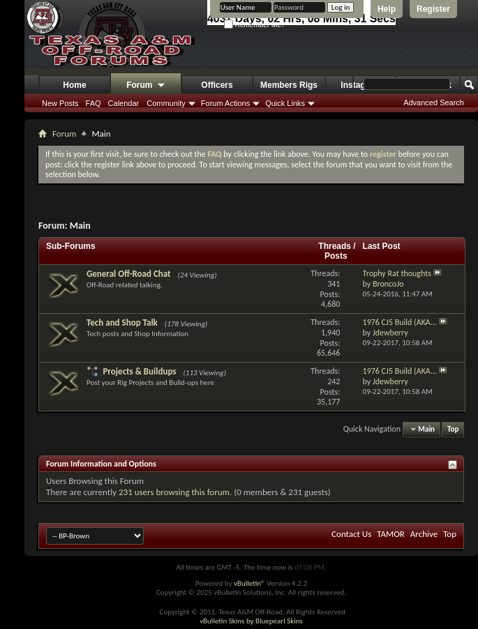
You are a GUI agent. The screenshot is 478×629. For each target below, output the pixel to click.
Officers (216, 85)
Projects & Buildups (139, 371)
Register (433, 9)
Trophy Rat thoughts (397, 273)
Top (452, 429)
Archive (424, 534)
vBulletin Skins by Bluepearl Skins (251, 621)
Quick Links (285, 103)
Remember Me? (254, 25)
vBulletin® (249, 583)
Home (74, 85)
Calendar (124, 103)
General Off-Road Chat (129, 273)
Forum (145, 85)
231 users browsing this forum (174, 492)
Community (166, 103)
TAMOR (391, 534)
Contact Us (351, 534)
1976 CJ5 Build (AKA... (400, 322)
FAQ (93, 103)
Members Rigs (289, 85)
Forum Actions (225, 103)
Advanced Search (433, 102)
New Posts (60, 103)
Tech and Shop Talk (122, 322)
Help (387, 9)
